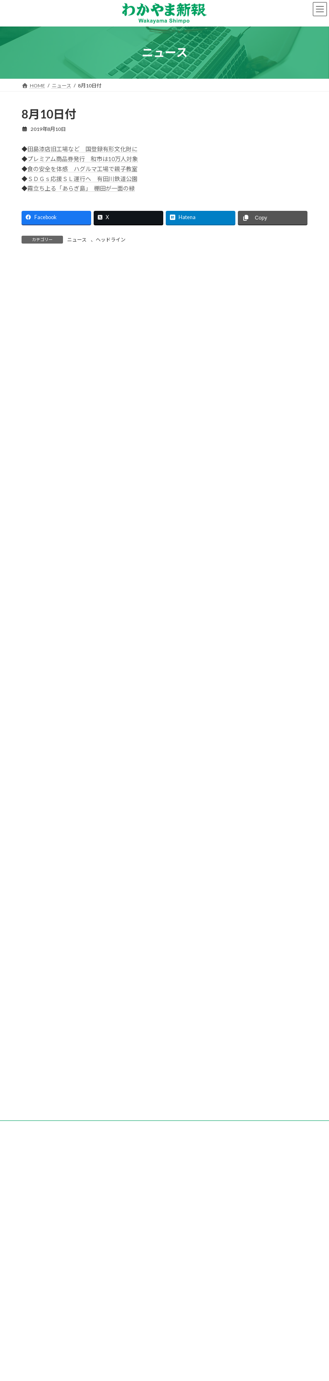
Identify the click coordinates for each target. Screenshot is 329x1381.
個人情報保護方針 (144, 1303)
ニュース (77, 240)
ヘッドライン (111, 240)
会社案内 (60, 1298)
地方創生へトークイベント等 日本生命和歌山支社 (88, 963)
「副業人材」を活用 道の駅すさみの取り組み (82, 991)
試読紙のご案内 (149, 1298)
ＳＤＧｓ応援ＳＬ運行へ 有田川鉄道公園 (82, 178)
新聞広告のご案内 (203, 1298)
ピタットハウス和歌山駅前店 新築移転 (74, 935)
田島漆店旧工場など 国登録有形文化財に (82, 148)
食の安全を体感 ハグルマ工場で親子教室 (82, 168)
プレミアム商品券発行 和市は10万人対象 (82, 158)
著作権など (192, 1303)
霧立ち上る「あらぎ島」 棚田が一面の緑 (81, 188)
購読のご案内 (101, 1298)
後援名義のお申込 (259, 1298)
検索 (260, 361)
